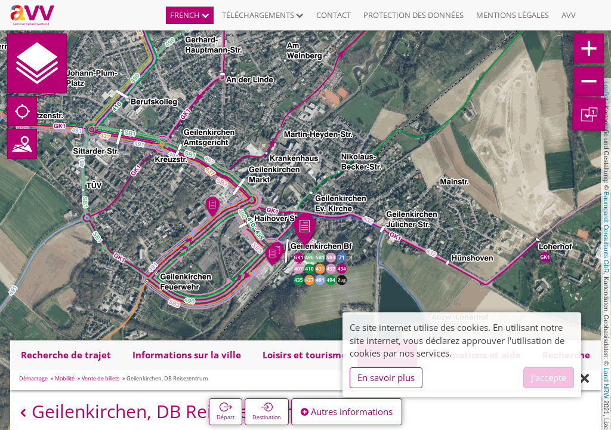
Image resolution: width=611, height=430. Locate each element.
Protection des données (413, 15)
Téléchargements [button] (263, 15)
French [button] (189, 15)
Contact (333, 15)
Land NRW (606, 382)
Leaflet (606, 90)
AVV (568, 15)
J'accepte (548, 377)
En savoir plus (386, 377)
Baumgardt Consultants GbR (606, 232)
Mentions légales (512, 15)
